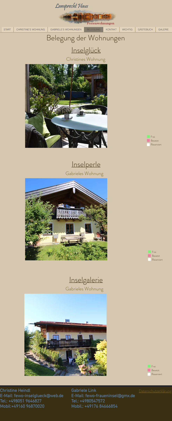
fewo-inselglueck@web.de (38, 396)
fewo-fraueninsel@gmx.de (110, 396)
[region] (66, 106)
